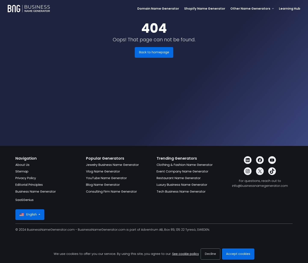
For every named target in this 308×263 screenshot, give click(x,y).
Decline (210, 254)
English (28, 214)
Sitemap (21, 171)
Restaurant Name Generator (179, 178)
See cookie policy (185, 254)
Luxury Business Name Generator (182, 185)
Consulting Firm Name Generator (111, 191)
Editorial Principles (29, 185)
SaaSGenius (24, 200)
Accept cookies (238, 254)
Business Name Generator (35, 191)
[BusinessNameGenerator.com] (29, 8)
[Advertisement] (154, 110)
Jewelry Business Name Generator (112, 165)
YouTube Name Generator (106, 178)
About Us (22, 165)
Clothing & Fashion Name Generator (185, 165)
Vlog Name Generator (103, 171)
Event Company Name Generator (182, 171)
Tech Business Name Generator (181, 191)
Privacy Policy (25, 178)
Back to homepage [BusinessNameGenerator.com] (154, 52)
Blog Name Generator (103, 185)
